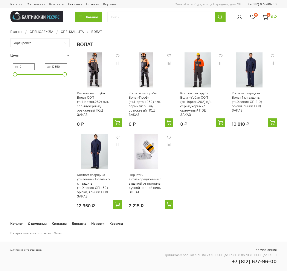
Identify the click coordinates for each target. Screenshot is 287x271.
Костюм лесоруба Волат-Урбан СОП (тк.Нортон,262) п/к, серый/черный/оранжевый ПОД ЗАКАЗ (196, 104)
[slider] (15, 74)
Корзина (109, 4)
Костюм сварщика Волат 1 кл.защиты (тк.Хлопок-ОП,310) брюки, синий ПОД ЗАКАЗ (247, 101)
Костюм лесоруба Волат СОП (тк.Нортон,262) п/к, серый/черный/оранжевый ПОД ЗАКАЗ (93, 104)
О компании (36, 4)
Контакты (56, 4)
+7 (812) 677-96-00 (254, 261)
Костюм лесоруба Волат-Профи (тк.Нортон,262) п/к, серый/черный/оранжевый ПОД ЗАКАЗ (145, 104)
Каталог (16, 4)
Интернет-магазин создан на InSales (36, 233)
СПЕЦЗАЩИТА (72, 31)
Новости (92, 4)
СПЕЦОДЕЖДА (41, 31)
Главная (16, 31)
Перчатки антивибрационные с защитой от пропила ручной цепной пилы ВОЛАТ (145, 183)
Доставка (75, 4)
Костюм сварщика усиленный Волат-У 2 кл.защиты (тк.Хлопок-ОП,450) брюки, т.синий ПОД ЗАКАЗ (93, 185)
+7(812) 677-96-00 (262, 4)
